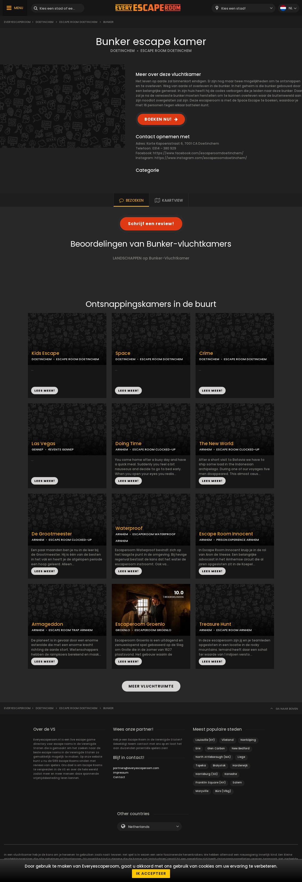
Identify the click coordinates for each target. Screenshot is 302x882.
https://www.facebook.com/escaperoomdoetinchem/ (198, 153)
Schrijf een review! (151, 224)
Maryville (202, 791)
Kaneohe (231, 774)
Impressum (121, 773)
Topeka (201, 765)
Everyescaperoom (17, 22)
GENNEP (37, 449)
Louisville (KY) (205, 740)
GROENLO (122, 630)
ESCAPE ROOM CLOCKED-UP (154, 449)
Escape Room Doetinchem (78, 22)
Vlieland (228, 740)
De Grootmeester (52, 534)
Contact (119, 777)
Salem (237, 783)
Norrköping (248, 740)
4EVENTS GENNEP (61, 449)
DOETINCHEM (122, 50)
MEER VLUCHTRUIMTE (151, 686)
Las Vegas (43, 443)
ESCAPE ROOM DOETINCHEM (166, 50)
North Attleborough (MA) (213, 757)
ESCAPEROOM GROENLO (153, 630)
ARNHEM (121, 449)
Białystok (219, 765)
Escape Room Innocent (226, 534)
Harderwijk (240, 765)
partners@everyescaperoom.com (136, 768)
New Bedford (241, 748)
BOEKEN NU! (158, 119)
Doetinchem (44, 22)
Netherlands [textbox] (139, 826)
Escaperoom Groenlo (140, 624)
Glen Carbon (216, 748)
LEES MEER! (44, 390)
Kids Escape (45, 353)
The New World (216, 443)
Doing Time (128, 443)
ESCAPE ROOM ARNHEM (234, 630)
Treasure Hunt (215, 624)
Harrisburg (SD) (207, 774)
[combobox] (243, 8)
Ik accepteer (151, 873)
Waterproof (129, 528)
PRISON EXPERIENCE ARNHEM (237, 540)
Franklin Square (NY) (211, 783)
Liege (241, 757)
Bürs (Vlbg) (223, 791)
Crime (206, 353)
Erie (198, 748)
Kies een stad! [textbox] (233, 8)
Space (122, 353)
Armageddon (47, 624)
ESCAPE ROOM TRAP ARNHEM (71, 630)
